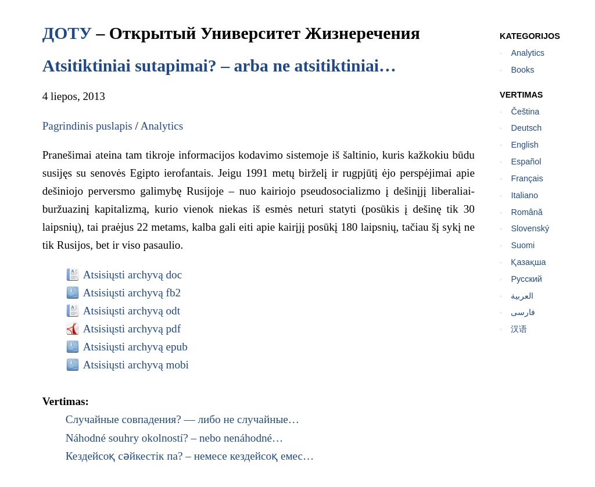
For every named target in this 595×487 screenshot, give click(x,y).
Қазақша (528, 262)
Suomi (523, 245)
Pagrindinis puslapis (87, 126)
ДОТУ (67, 32)
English (524, 144)
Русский (526, 279)
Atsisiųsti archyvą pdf (132, 329)
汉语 (519, 329)
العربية (522, 295)
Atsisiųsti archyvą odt (131, 311)
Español (526, 161)
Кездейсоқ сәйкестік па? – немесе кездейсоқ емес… (190, 456)
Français (527, 178)
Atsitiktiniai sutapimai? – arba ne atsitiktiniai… (219, 65)
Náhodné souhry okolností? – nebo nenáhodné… (175, 438)
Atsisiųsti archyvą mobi (136, 365)
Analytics (162, 126)
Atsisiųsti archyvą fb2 (132, 293)
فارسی (523, 312)
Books (522, 69)
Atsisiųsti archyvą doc (132, 274)
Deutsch (526, 128)
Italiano (524, 195)
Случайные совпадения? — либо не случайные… (182, 419)
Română (526, 212)
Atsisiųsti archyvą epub (135, 347)
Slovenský (530, 228)
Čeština (525, 111)
